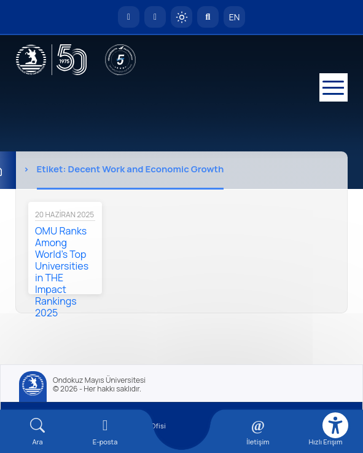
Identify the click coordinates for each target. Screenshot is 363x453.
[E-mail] (105, 432)
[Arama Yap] (208, 17)
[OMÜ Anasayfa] (128, 17)
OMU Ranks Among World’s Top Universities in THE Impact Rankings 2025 (61, 271)
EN (234, 17)
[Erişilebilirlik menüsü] (335, 425)
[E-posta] (155, 17)
